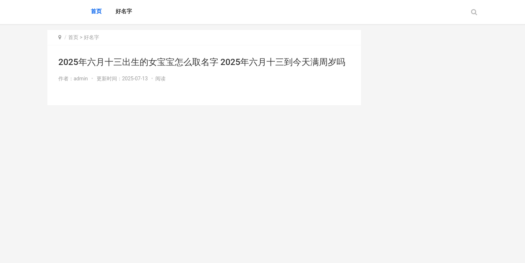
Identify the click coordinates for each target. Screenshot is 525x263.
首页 (96, 11)
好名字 (124, 11)
